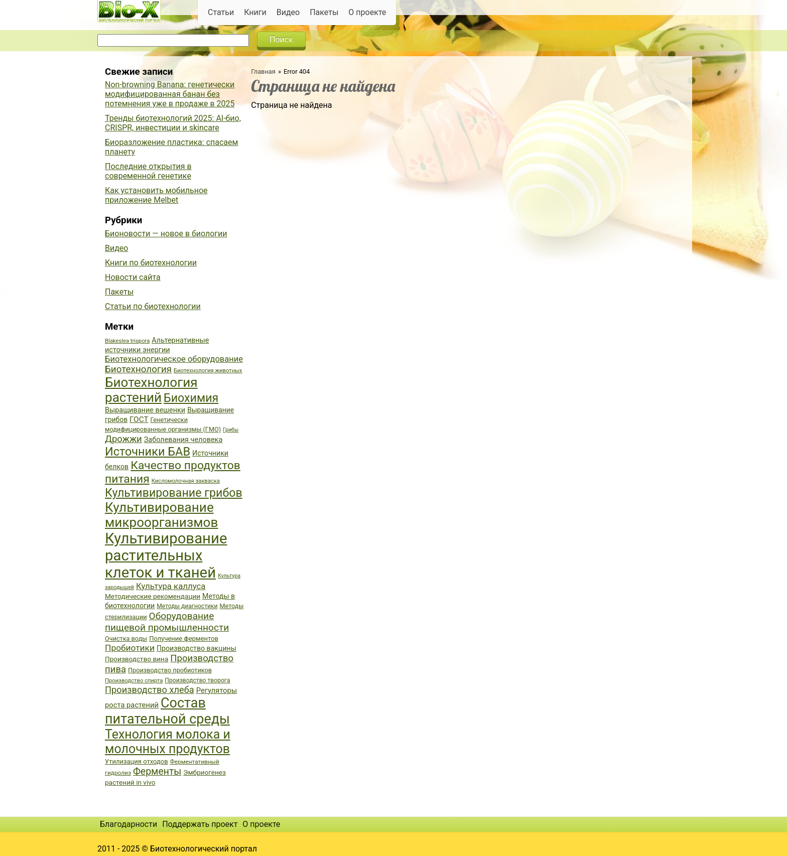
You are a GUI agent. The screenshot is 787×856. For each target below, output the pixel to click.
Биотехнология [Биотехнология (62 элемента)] (138, 369)
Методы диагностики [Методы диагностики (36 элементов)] (187, 606)
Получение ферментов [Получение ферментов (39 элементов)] (183, 638)
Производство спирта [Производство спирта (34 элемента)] (134, 680)
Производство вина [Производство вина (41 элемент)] (136, 659)
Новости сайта (133, 277)
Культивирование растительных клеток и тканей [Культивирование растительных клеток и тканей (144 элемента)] (166, 555)
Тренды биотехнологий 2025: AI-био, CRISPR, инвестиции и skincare (173, 122)
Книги (255, 12)
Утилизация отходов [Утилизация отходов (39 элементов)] (136, 761)
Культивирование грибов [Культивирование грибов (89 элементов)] (173, 493)
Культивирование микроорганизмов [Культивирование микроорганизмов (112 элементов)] (161, 515)
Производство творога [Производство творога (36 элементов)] (197, 680)
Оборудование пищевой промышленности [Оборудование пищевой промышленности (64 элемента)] (167, 621)
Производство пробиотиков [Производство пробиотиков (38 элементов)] (170, 670)
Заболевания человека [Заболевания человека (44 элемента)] (183, 440)
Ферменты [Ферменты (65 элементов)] (157, 771)
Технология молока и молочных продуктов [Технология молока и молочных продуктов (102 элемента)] (167, 741)
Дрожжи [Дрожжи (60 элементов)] (123, 439)
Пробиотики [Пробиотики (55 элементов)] (130, 648)
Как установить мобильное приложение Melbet (156, 195)
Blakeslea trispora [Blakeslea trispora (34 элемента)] (127, 341)
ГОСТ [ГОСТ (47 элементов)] (138, 419)
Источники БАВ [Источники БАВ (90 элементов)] (147, 452)
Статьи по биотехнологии (153, 306)
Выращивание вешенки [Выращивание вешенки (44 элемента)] (145, 410)
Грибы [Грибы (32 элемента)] (230, 429)
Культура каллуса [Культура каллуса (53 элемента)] (170, 586)
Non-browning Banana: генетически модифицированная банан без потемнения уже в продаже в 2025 (170, 94)
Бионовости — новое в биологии (166, 233)
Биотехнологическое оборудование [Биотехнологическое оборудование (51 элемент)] (174, 359)
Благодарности (128, 824)
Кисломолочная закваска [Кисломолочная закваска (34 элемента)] (186, 481)
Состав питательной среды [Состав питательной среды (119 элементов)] (167, 711)
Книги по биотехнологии (151, 262)
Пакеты (324, 12)
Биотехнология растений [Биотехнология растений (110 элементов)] (151, 390)
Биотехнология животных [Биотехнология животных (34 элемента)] (208, 370)
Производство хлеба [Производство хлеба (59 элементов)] (149, 689)
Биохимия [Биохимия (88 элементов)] (191, 398)
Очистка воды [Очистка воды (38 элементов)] (126, 638)
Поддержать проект (199, 824)
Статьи (221, 12)
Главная (263, 71)
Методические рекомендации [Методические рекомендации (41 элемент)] (152, 596)
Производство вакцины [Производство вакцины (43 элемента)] (196, 648)
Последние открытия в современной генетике (148, 171)
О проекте (367, 12)
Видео (288, 12)
